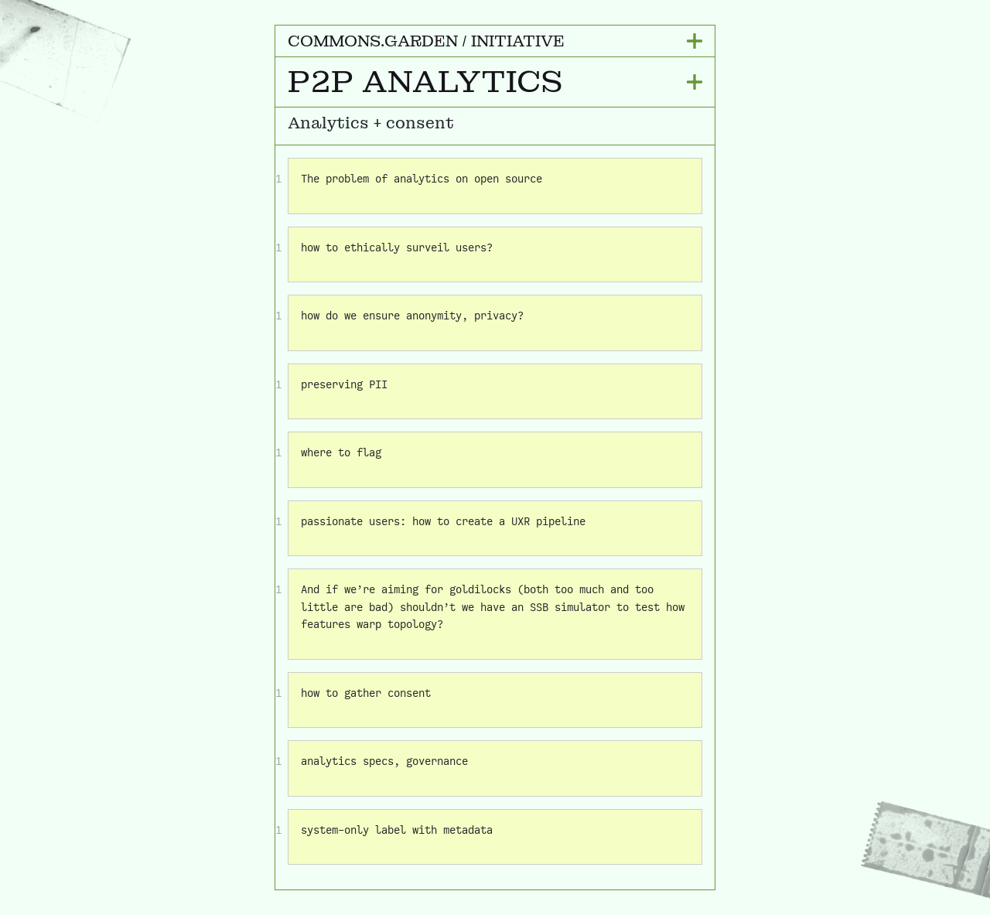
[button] (495, 41)
